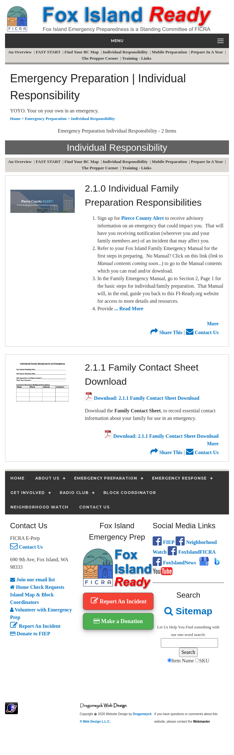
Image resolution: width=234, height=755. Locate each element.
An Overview (20, 52)
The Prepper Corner (100, 58)
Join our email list (32, 579)
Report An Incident (35, 626)
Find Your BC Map (82, 52)
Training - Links (137, 58)
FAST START (49, 52)
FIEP (163, 542)
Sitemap (188, 611)
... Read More (129, 308)
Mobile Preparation (170, 52)
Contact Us (202, 332)
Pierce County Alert (142, 218)
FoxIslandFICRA (191, 552)
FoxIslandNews (174, 562)
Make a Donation (118, 621)
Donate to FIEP (30, 633)
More (213, 323)
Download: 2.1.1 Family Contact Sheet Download (142, 398)
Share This (166, 332)
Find (189, 627)
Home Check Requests (37, 587)
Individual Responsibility (126, 52)
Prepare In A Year (207, 52)
